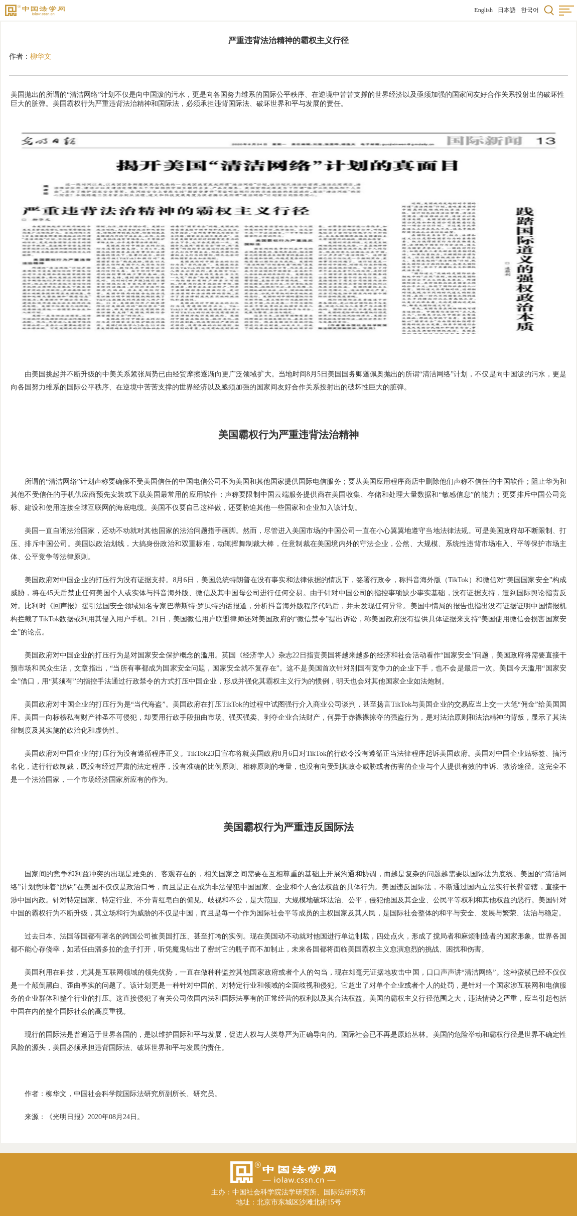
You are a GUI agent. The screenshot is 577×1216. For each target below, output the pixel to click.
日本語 (507, 10)
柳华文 (40, 56)
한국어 (530, 10)
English (483, 10)
